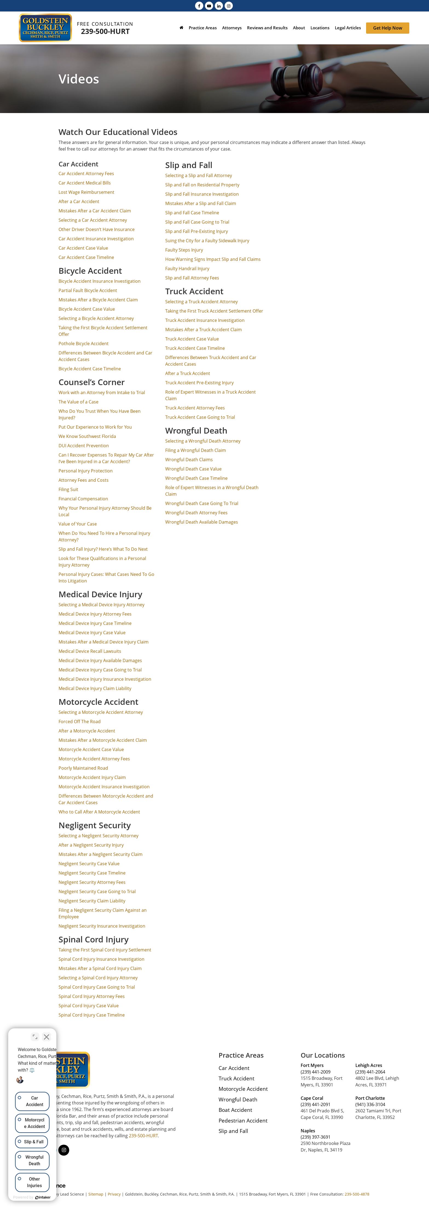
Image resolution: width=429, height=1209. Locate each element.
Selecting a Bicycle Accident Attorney (96, 318)
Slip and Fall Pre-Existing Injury (196, 231)
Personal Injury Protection (86, 471)
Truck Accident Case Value (192, 339)
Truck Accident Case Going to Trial (200, 417)
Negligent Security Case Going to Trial (97, 891)
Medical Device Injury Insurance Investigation (105, 679)
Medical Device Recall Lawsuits (90, 651)
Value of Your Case (78, 524)
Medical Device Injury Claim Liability (95, 688)
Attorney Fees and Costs (84, 480)
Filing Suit (68, 489)
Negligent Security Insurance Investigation (102, 926)
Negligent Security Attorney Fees (92, 882)
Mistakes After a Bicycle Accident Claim (98, 300)
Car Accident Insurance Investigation (96, 239)
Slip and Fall (233, 1131)
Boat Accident (235, 1109)
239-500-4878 (357, 1194)
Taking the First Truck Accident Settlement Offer (214, 311)
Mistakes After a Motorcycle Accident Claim (103, 740)
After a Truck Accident (187, 373)
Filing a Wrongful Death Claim (195, 450)
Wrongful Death (238, 1099)
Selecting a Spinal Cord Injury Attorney (98, 978)
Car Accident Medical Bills (85, 183)
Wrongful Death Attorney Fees (196, 513)
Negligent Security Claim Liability (92, 901)
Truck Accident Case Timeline (195, 348)
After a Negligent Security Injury (91, 845)
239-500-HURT (105, 31)
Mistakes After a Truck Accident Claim (203, 330)
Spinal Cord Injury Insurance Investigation (101, 959)
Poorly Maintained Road (83, 768)
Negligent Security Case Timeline (92, 873)
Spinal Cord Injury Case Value (89, 1006)
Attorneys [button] (232, 27)
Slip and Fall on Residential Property (202, 185)
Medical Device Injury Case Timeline (95, 623)
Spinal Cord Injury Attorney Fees (92, 996)
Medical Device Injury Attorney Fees (95, 614)
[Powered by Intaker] (68, 1197)
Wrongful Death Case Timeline (196, 478)
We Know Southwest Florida (87, 436)
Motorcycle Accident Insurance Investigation (104, 787)
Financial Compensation (83, 499)
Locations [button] (320, 27)
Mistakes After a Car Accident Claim (95, 211)
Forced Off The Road (80, 722)
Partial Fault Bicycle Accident (88, 290)
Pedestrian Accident (243, 1120)
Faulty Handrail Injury (187, 269)
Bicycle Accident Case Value (87, 309)
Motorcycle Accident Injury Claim (92, 777)
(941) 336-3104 (370, 1104)
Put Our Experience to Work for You (95, 427)
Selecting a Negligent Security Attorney (98, 836)
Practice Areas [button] (203, 27)
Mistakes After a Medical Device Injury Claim (104, 642)
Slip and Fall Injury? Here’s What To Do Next (103, 549)
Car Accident (234, 1068)
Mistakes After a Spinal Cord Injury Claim (100, 968)
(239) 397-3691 (316, 1137)
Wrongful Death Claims (189, 460)
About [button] (299, 27)
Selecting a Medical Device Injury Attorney (101, 605)
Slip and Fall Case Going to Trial (197, 222)
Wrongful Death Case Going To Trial (201, 503)
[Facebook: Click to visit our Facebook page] (199, 5)
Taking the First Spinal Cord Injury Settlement (105, 950)
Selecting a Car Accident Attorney (93, 220)
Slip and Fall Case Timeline (192, 213)
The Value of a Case (78, 402)
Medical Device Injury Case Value (92, 633)
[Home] (181, 28)
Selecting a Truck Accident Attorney (201, 302)
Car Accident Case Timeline (86, 257)
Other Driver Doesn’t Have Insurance (97, 229)
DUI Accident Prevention (84, 446)
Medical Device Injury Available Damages (100, 660)
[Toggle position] (85, 1034)
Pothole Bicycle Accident (84, 344)
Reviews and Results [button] (267, 27)
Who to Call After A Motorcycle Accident (99, 812)
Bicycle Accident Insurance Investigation (100, 281)
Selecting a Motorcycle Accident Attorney (101, 712)
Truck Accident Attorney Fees (195, 408)
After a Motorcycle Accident (87, 731)
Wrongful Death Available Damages (201, 522)
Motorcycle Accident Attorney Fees (94, 759)
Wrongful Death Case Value (193, 469)
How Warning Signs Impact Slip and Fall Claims (213, 259)
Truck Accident (236, 1078)
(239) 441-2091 (316, 1104)
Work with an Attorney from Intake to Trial (102, 392)
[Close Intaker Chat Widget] (96, 1034)
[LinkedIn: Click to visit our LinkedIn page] (219, 5)
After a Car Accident (79, 201)
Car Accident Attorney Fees (86, 174)
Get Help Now (387, 28)
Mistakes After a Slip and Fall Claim (200, 203)
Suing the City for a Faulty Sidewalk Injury (207, 241)
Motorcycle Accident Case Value (91, 749)
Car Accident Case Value (83, 248)
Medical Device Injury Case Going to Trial (101, 670)
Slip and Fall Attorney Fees (192, 278)
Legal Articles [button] (348, 27)
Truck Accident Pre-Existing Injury (199, 383)
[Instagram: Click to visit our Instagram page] (228, 5)
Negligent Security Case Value (89, 864)
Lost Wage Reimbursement (86, 192)
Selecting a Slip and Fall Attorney (198, 175)
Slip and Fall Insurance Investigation (202, 194)
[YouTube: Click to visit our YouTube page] (209, 5)
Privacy (114, 1194)
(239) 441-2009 (316, 1072)
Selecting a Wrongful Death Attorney (202, 441)
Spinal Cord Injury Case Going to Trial (97, 987)
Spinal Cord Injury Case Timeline (92, 1015)
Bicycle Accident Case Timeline (90, 369)
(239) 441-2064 (370, 1072)
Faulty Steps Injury (184, 250)
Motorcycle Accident (243, 1088)
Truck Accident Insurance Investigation (205, 320)
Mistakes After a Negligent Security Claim (101, 854)
